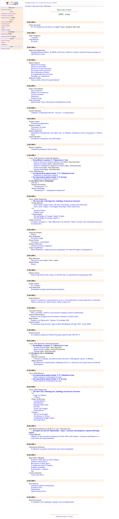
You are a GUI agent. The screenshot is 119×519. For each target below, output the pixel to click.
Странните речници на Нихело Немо (44, 149)
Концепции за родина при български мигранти (47, 289)
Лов (32, 471)
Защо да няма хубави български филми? (45, 80)
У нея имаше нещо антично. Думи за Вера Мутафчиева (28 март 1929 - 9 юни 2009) (61, 324)
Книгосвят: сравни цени (6, 36)
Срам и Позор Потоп (38, 491)
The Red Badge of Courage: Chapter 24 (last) (49, 216)
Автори (3, 27)
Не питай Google (37, 238)
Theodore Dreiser (39, 210)
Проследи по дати (38, 6)
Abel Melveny (38, 403)
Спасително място (37, 475)
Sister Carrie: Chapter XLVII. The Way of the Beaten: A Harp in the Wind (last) (60, 205)
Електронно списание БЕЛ (7, 15)
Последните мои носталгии (41, 70)
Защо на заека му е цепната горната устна (48, 162)
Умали (44, 2)
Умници (36, 351)
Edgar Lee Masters (40, 395)
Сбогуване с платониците (40, 242)
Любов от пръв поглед (39, 461)
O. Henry (37, 397)
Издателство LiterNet (6, 9)
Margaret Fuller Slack (41, 405)
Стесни (36, 2)
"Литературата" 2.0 (40, 186)
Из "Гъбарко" (36, 285)
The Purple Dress (39, 420)
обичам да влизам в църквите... (42, 246)
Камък (33, 264)
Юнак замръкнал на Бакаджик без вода (47, 377)
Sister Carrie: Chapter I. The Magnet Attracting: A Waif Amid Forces (57, 207)
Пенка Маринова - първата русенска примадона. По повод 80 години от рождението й (61, 249)
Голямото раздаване (38, 467)
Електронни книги (5, 23)
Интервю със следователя (40, 76)
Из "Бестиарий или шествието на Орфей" (45, 27)
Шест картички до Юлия (40, 72)
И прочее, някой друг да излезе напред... (45, 460)
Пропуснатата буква (38, 65)
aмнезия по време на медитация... (43, 485)
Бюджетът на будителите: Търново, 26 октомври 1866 (50, 320)
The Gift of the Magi (41, 414)
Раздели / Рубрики (5, 25)
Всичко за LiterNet (5, 48)
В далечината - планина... (40, 469)
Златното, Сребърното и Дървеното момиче (49, 166)
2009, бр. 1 (35, 183)
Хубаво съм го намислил (39, 92)
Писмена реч (4, 44)
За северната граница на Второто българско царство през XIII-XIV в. (55, 335)
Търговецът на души (38, 127)
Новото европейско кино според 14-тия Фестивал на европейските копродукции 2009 (61, 275)
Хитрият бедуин (39, 347)
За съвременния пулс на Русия (42, 74)
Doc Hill (36, 407)
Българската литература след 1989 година (46, 138)
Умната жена (38, 167)
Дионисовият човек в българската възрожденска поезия (51, 102)
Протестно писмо (37, 260)
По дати (3, 21)
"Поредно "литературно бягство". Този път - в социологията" (52, 113)
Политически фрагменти (40, 123)
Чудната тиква (39, 169)
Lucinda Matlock (39, 401)
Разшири (33, 2)
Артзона (3, 42)
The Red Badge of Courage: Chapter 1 (46, 218)
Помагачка (35, 96)
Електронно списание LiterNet (8, 13)
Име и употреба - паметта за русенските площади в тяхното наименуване (57, 313)
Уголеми (41, 2)
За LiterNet (28, 6)
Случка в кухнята (37, 94)
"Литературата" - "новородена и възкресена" (49, 190)
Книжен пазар (4, 33)
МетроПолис (35, 489)
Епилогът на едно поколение (41, 68)
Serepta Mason (39, 410)
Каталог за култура (5, 40)
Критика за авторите (6, 29)
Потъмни (49, 2)
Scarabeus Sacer (36, 487)
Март (7, 21)
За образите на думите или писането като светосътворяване (52, 449)
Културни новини (5, 17)
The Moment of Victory (42, 416)
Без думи (34, 41)
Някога (33, 234)
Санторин (34, 37)
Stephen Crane (38, 212)
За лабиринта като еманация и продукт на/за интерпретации (52, 502)
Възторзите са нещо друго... (41, 463)
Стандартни (54, 2)
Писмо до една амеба (38, 67)
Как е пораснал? (37, 90)
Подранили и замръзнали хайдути (46, 175)
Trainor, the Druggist (41, 408)
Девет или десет (39, 349)
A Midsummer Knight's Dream (44, 418)
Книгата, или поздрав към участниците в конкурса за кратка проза (54, 316)
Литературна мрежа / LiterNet (64, 516)
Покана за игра (36, 98)
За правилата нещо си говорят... (42, 465)
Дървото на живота (40, 164)
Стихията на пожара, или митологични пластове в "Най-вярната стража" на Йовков (63, 359)
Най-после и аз (36, 129)
